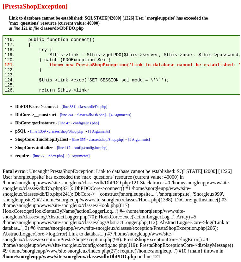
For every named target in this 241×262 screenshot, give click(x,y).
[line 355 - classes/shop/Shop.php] (98, 139)
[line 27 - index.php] (48, 156)
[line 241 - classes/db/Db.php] (83, 115)
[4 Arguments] (120, 115)
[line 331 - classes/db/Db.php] (85, 106)
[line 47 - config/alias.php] (79, 123)
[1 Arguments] (99, 131)
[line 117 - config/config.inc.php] (82, 148)
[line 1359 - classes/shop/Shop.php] (57, 131)
